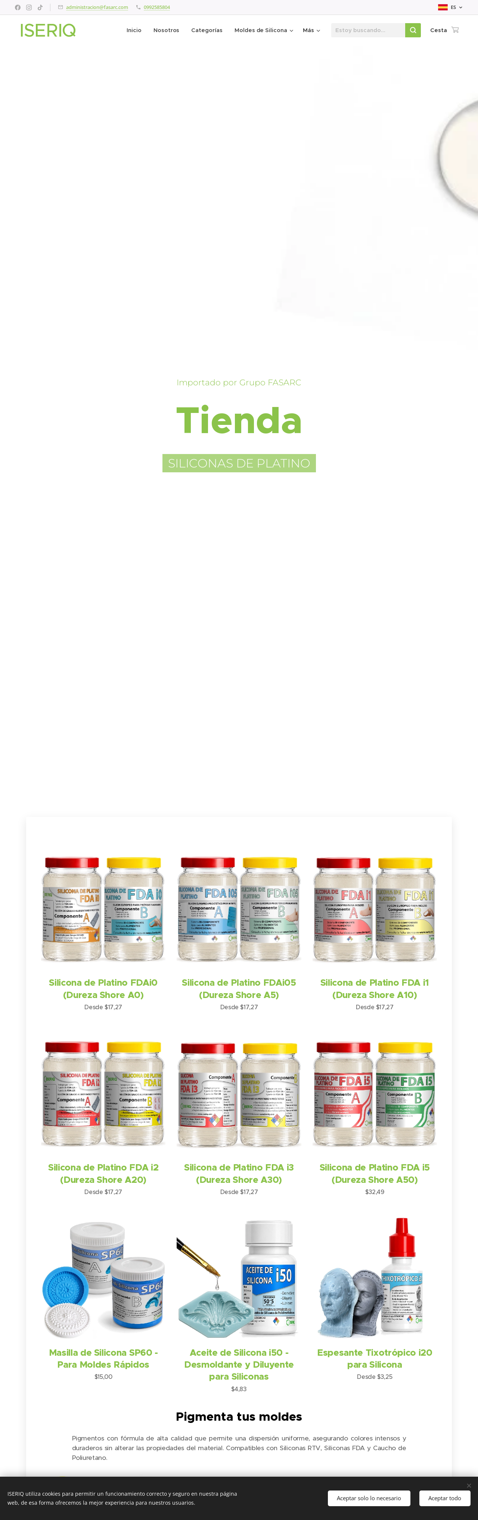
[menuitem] (135, 30)
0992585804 (157, 7)
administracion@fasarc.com (97, 7)
